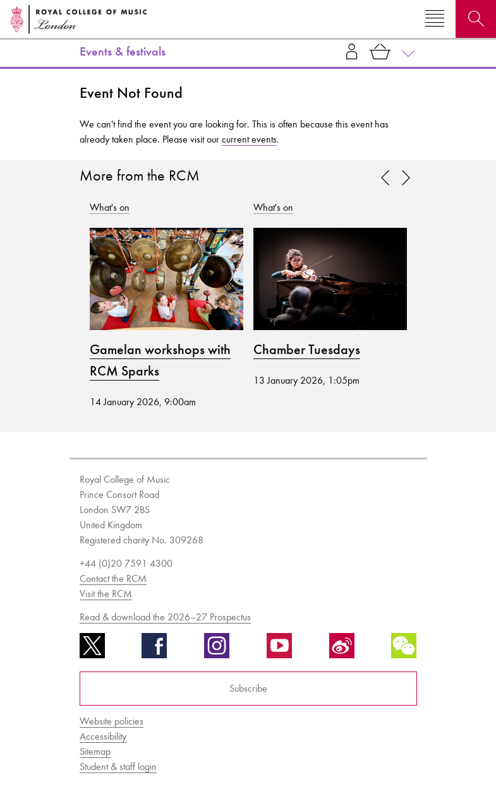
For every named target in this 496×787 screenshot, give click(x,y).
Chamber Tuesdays (306, 349)
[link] (406, 178)
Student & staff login (118, 766)
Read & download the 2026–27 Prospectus (165, 617)
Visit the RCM (106, 594)
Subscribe (248, 688)
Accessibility (103, 736)
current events (249, 139)
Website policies (111, 721)
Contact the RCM (113, 578)
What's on (110, 207)
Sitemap (95, 751)
